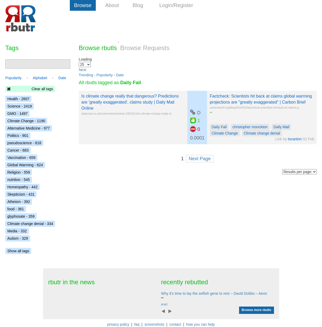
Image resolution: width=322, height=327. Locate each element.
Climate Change (225, 133)
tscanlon (295, 139)
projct (164, 304)
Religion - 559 (18, 172)
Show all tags (18, 251)
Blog (138, 5)
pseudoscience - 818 (24, 143)
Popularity (104, 75)
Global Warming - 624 (25, 165)
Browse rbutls (98, 47)
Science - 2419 (19, 106)
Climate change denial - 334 (30, 224)
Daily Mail (281, 127)
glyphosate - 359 (21, 216)
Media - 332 (17, 231)
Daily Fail (219, 127)
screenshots (154, 324)
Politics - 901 (17, 135)
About (112, 5)
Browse (83, 5)
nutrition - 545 (18, 180)
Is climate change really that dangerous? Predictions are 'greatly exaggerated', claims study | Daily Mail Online (130, 102)
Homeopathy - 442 (22, 187)
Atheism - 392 (18, 202)
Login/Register (176, 5)
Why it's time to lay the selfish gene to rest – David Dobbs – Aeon (214, 293)
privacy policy (118, 324)
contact (175, 324)
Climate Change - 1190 (26, 121)
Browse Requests (145, 47)
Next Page (200, 158)
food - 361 (15, 209)
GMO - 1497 (17, 113)
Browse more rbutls (256, 310)
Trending (86, 75)
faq (136, 324)
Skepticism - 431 (20, 194)
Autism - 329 (17, 238)
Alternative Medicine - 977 (28, 128)
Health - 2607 (18, 99)
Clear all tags (42, 89)
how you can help (200, 324)
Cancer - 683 (18, 150)
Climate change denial (262, 133)
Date (120, 75)
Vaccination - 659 (21, 158)
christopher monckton (250, 127)
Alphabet (40, 78)
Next (82, 70)
